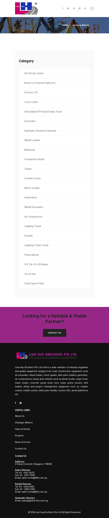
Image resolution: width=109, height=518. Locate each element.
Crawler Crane (32, 178)
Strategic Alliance (24, 422)
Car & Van (30, 274)
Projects (19, 435)
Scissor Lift (31, 92)
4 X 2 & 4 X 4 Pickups (36, 264)
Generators (30, 197)
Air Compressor (33, 216)
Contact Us (54, 333)
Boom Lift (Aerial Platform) (39, 82)
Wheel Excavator (33, 207)
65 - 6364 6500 (26, 486)
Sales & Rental (81, 25)
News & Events (22, 442)
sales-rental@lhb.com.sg (34, 477)
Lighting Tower (32, 226)
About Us (19, 416)
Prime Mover (31, 254)
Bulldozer (29, 149)
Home (65, 25)
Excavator (30, 121)
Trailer (28, 168)
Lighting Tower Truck (36, 245)
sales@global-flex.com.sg (35, 500)
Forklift (28, 235)
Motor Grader (32, 188)
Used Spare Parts (34, 283)
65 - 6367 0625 (26, 472)
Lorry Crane (31, 102)
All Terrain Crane (33, 73)
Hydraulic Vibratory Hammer (40, 130)
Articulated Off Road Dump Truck (43, 111)
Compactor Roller (34, 159)
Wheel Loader (32, 140)
